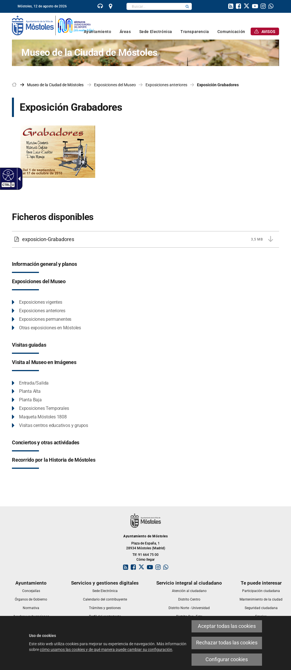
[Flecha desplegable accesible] (18, 178)
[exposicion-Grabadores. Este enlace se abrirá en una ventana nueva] (62, 156)
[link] (100, 7)
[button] (187, 6)
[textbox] (154, 6)
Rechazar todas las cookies (226, 643)
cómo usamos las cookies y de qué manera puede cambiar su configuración (106, 649)
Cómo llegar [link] (145, 560)
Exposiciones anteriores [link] (166, 85)
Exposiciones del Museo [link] (115, 85)
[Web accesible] (7, 175)
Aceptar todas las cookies (227, 626)
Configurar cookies (226, 659)
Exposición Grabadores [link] (218, 85)
